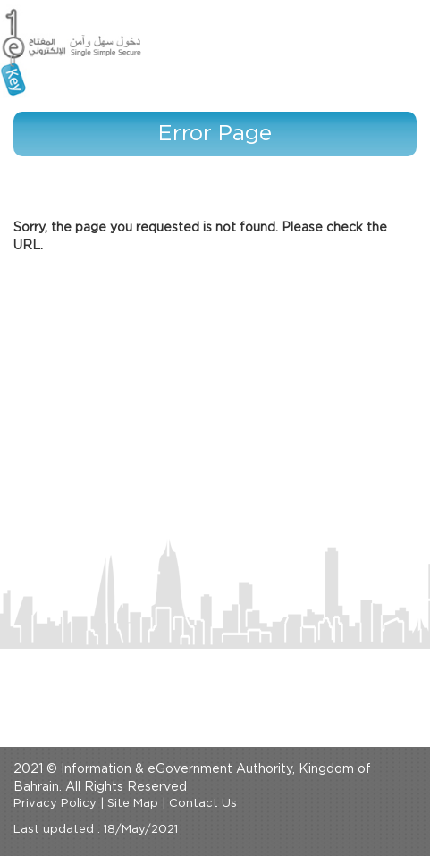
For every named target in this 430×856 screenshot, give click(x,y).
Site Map (132, 804)
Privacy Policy (55, 804)
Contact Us (203, 804)
